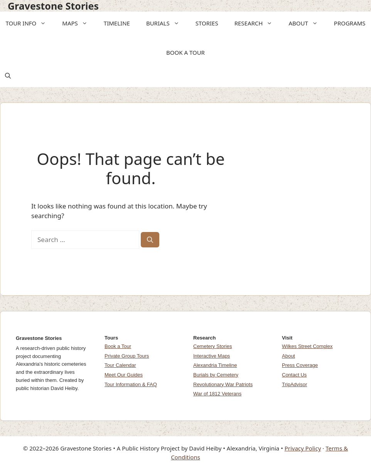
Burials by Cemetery (215, 375)
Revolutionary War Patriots (223, 384)
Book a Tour (118, 346)
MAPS (77, 23)
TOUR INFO (28, 23)
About (288, 356)
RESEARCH (256, 23)
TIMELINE (117, 23)
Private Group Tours (127, 356)
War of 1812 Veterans (217, 394)
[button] (43, 23)
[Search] (150, 239)
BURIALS (165, 23)
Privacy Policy (303, 448)
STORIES (207, 23)
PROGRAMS (350, 23)
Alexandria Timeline (215, 365)
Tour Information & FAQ (131, 384)
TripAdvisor (294, 384)
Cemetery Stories (212, 346)
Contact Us (294, 375)
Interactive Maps (211, 356)
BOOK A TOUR (185, 52)
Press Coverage (300, 365)
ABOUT (305, 23)
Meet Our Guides (124, 375)
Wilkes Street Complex (307, 346)
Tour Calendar (120, 365)
